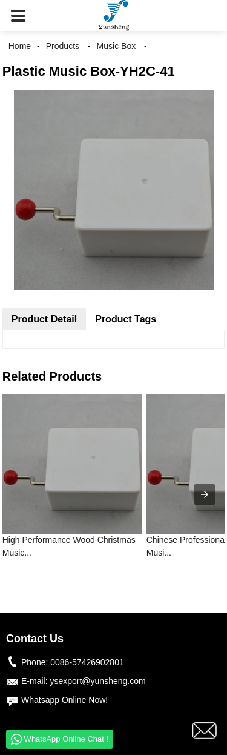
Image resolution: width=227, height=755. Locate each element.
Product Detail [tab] (44, 319)
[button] (18, 15)
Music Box (116, 46)
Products (62, 46)
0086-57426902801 (86, 662)
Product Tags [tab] (125, 319)
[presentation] (204, 494)
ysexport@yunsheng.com (97, 681)
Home (19, 46)
